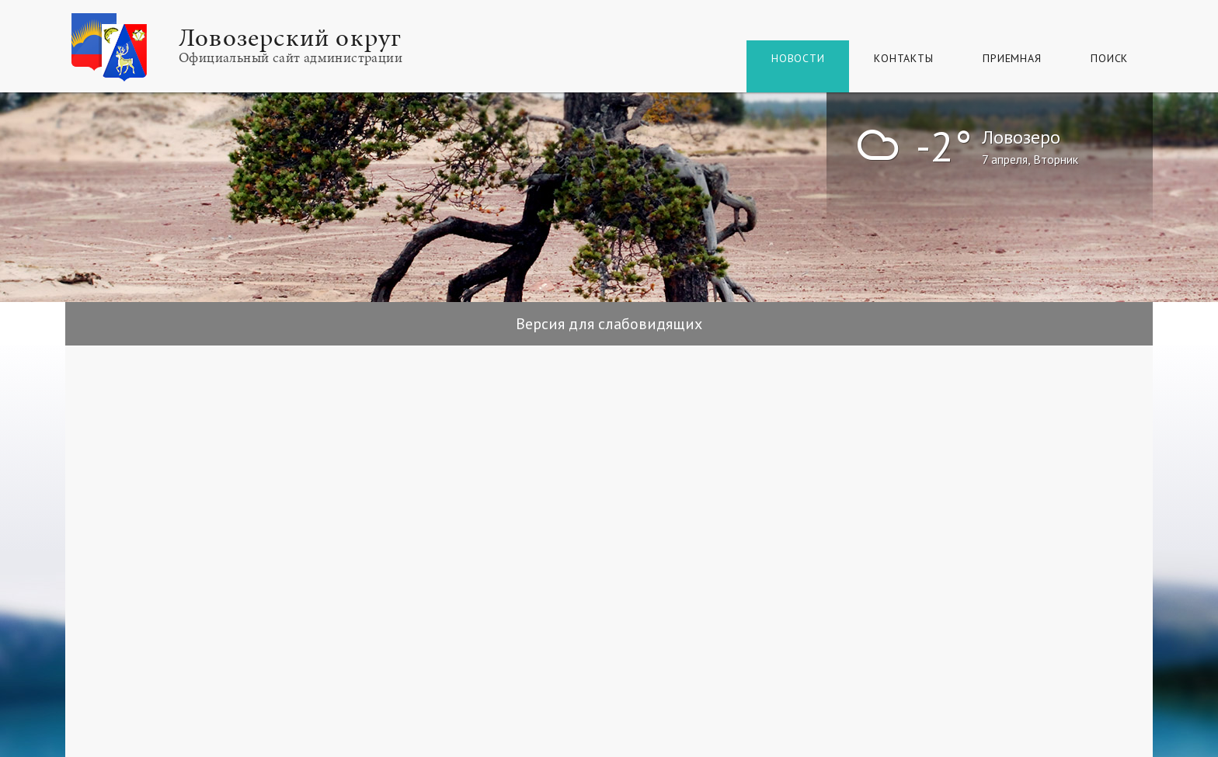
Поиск (1109, 58)
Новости (797, 58)
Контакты (903, 58)
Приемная (1012, 58)
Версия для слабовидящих (609, 324)
